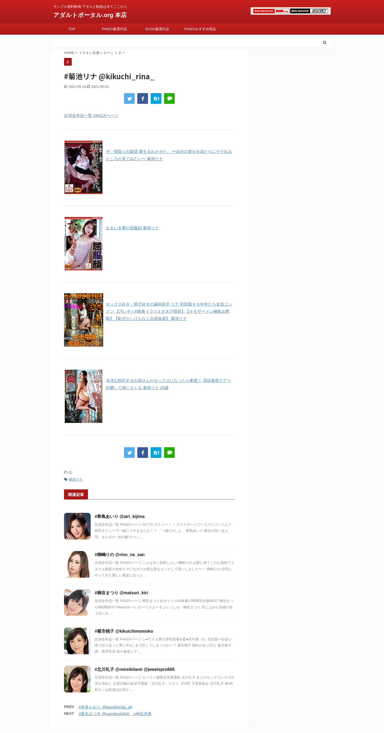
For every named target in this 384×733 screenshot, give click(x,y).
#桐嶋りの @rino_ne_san (120, 554)
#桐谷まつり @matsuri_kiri (121, 593)
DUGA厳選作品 (157, 29)
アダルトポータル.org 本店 (90, 15)
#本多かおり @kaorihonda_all (105, 707)
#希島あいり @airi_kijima (120, 516)
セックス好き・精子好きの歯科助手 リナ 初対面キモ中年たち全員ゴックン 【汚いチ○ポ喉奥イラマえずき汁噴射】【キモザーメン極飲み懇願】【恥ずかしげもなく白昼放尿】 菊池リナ (169, 311)
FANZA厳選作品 (114, 29)
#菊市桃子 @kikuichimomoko (124, 631)
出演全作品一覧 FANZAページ (91, 115)
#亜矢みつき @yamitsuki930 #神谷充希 (115, 713)
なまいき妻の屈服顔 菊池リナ (132, 227)
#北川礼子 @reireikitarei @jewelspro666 (135, 669)
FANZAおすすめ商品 (200, 29)
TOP (71, 29)
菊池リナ (76, 479)
